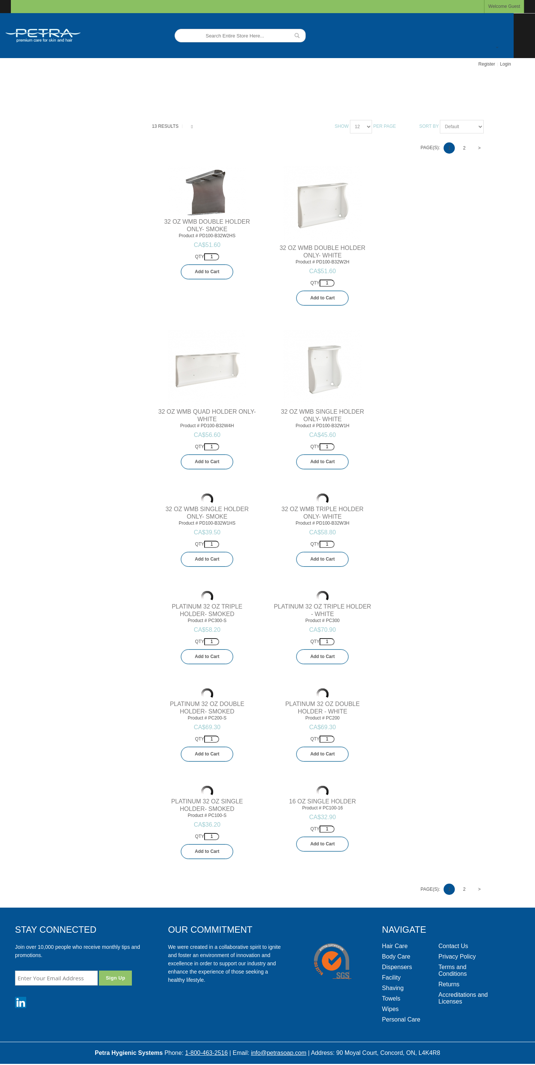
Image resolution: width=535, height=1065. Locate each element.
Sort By (429, 126)
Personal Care (401, 1019)
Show (341, 126)
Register (486, 64)
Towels (391, 998)
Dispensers (397, 967)
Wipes (390, 1009)
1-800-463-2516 (206, 1053)
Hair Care (395, 946)
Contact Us (453, 946)
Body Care (396, 956)
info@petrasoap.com (278, 1053)
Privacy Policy (457, 956)
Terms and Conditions (452, 970)
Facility (391, 977)
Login (505, 64)
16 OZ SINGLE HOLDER (322, 801)
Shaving (393, 988)
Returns (448, 984)
